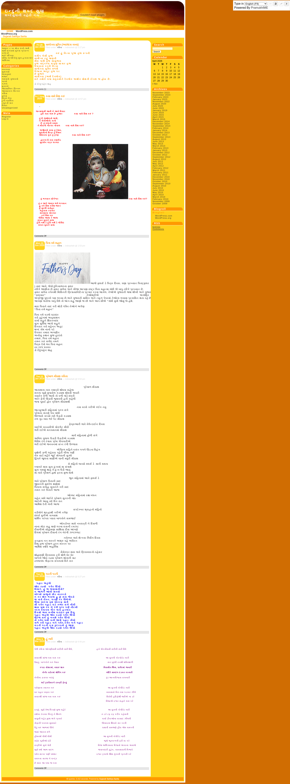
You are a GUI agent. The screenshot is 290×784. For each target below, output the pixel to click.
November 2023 (161, 93)
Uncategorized (10, 108)
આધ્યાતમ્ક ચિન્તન (11, 91)
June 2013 (158, 141)
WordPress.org (9, 34)
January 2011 (160, 175)
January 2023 (160, 99)
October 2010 (160, 181)
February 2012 (160, 168)
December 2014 (161, 121)
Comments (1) (40, 89)
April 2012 (158, 166)
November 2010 (161, 179)
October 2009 (160, 203)
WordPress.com (24, 31)
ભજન (4, 76)
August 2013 (159, 139)
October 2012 (160, 155)
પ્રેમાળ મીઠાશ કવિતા (57, 376)
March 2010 (159, 197)
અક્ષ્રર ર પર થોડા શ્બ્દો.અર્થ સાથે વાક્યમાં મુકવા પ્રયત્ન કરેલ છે (15, 50)
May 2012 (158, 163)
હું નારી (49, 638)
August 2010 (159, 186)
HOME (10, 31)
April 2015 (158, 117)
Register (6, 117)
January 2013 (160, 150)
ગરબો (4, 81)
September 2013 (162, 137)
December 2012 (161, 152)
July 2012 (158, 161)
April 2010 (158, 195)
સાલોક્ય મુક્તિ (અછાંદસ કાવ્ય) (62, 44)
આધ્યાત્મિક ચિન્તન (11, 88)
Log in (5, 119)
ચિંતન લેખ (7, 98)
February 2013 (160, 148)
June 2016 (158, 112)
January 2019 (160, 110)
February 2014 (160, 128)
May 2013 (158, 144)
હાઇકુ (4, 96)
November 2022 (161, 101)
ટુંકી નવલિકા (8, 100)
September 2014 (162, 126)
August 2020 (159, 104)
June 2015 (158, 115)
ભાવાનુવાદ (6, 74)
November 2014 (161, 124)
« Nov (155, 84)
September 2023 (162, 95)
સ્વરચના (6, 69)
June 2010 (158, 190)
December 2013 (161, 132)
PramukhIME (259, 7)
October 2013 (160, 135)
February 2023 (160, 97)
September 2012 (162, 157)
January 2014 (160, 130)
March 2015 (159, 119)
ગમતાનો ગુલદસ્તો (10, 79)
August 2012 (159, 159)
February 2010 (160, 199)
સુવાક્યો (6, 72)
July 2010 (158, 188)
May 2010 (158, 192)
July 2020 (158, 106)
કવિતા (4, 93)
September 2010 (162, 183)
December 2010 (161, 177)
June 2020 (158, 108)
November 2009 (161, 201)
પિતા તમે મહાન (53, 242)
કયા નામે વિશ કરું (55, 96)
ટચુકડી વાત (7, 103)
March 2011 (159, 170)
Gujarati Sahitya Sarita (15, 36)
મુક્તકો (5, 86)
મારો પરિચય (8, 55)
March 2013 (159, 146)
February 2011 (160, 172)
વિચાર (4, 105)
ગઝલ (4, 84)
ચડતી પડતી (52, 573)
